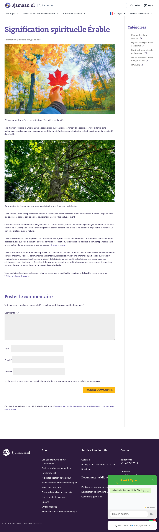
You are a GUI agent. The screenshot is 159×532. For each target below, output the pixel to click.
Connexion (134, 5)
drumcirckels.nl (58, 245)
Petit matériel (49, 472)
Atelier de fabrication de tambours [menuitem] (41, 13)
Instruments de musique (54, 497)
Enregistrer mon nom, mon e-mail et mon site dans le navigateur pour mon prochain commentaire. (54, 381)
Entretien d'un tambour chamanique (59, 511)
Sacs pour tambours (51, 487)
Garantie (85, 459)
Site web (8, 371)
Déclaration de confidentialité (96, 491)
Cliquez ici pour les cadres (18, 276)
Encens (45, 501)
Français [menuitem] (118, 13)
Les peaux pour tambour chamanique (54, 461)
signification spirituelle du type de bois (23, 39)
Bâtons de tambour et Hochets (57, 492)
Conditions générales (91, 496)
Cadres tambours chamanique (56, 468)
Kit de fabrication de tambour (56, 477)
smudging (135, 64)
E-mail (8, 360)
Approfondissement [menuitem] (74, 13)
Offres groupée (49, 506)
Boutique (85, 469)
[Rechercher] (81, 5)
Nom (8, 348)
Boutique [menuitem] (12, 13)
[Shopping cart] (149, 5)
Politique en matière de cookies (96, 487)
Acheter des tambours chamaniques (59, 482)
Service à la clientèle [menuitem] (141, 13)
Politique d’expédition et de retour (98, 464)
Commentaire (12, 312)
